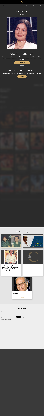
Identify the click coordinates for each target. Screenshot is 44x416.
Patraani (26, 266)
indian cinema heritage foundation (34, 5)
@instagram (3, 311)
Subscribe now (22, 62)
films (33, 274)
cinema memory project (11, 274)
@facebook (25, 317)
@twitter (3, 317)
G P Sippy (15, 293)
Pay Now (22, 76)
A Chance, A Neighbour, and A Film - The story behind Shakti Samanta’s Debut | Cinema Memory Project (10, 268)
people (2, 5)
